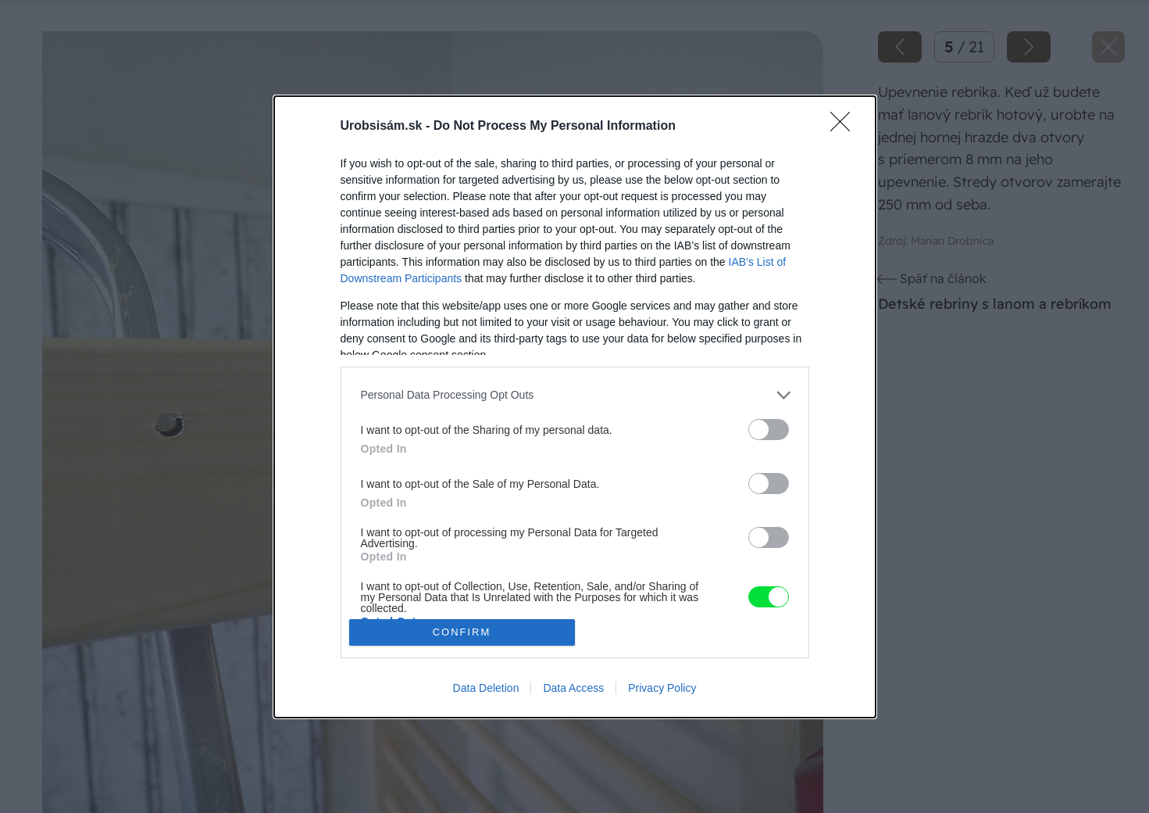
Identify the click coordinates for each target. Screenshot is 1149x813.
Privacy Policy (662, 688)
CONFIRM (462, 632)
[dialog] (575, 407)
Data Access (573, 688)
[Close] (845, 126)
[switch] (768, 429)
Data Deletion (486, 688)
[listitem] (575, 395)
